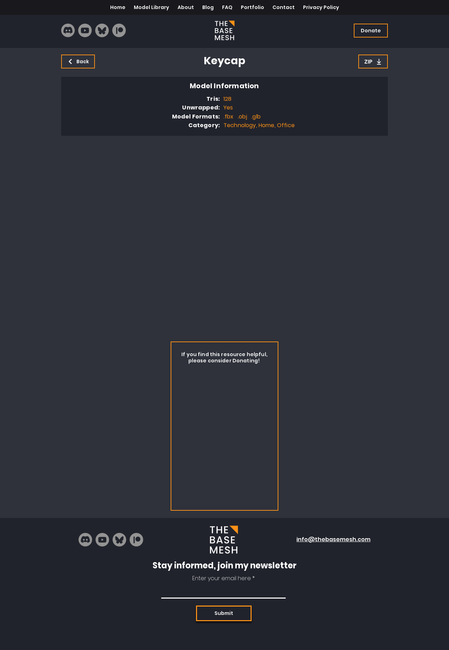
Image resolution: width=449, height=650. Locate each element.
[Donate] (371, 31)
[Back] (78, 61)
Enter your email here (221, 578)
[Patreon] (119, 30)
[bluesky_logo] (102, 30)
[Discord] (68, 30)
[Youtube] (85, 30)
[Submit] (224, 613)
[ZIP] (373, 61)
